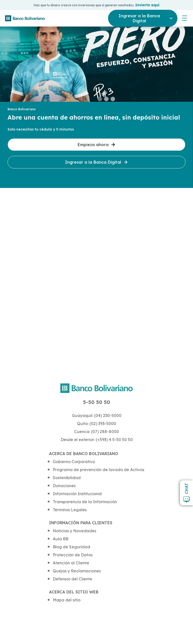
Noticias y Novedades (74, 530)
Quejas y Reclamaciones (77, 570)
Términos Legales (70, 509)
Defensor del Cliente (72, 578)
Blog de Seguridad (71, 546)
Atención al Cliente (71, 562)
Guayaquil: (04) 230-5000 (96, 415)
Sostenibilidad (67, 477)
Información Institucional (77, 493)
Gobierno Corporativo (74, 461)
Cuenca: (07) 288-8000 (96, 431)
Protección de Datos (72, 554)
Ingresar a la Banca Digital (96, 162)
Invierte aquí (147, 5)
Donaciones (64, 485)
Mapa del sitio (66, 599)
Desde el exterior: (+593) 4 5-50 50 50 (97, 439)
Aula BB (60, 538)
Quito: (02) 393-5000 (96, 423)
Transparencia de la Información (85, 501)
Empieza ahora (97, 144)
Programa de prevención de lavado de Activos (98, 469)
